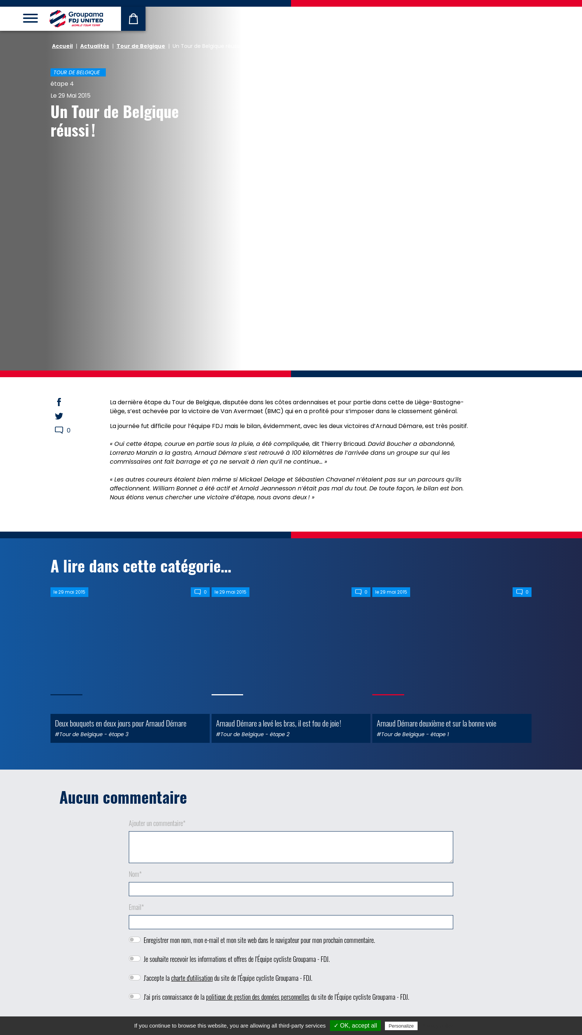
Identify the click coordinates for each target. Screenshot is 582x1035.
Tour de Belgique (141, 46)
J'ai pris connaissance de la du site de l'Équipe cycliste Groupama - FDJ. (276, 997)
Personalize (401, 1026)
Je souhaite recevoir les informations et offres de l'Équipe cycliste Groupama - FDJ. (237, 959)
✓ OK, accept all (355, 1025)
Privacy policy (437, 1026)
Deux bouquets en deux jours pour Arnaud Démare (120, 723)
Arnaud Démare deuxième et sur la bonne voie (436, 723)
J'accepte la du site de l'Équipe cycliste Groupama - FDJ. (228, 978)
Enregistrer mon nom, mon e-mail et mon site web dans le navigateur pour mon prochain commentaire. (259, 940)
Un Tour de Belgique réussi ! (114, 120)
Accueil (62, 46)
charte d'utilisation (192, 978)
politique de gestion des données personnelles (258, 997)
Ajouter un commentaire (157, 823)
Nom (135, 874)
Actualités (94, 46)
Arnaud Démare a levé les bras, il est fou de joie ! (278, 723)
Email (136, 907)
